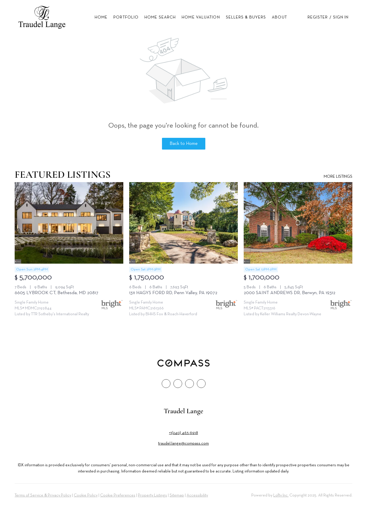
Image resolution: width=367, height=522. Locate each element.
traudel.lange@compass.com (183, 443)
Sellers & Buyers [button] (246, 17)
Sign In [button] (341, 17)
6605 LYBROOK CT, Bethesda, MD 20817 (56, 293)
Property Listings (152, 495)
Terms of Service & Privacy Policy (43, 495)
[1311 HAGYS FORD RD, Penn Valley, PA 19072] (183, 223)
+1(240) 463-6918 (183, 433)
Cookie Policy (86, 495)
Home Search (160, 17)
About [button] (279, 17)
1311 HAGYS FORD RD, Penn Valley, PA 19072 (173, 293)
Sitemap (177, 495)
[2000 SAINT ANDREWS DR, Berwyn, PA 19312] (298, 223)
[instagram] (189, 383)
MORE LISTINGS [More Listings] (338, 176)
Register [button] (318, 17)
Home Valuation (201, 17)
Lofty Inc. (281, 495)
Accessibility (197, 495)
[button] (42, 17)
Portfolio (126, 17)
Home (101, 17)
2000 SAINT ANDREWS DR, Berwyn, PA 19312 (289, 293)
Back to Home (184, 143)
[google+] (201, 383)
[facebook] (166, 383)
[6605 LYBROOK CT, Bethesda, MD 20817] (69, 223)
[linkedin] (177, 383)
